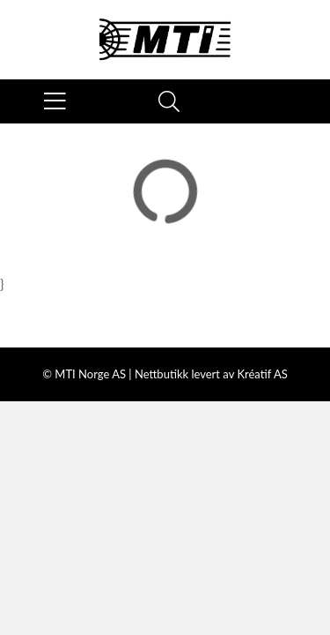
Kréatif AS (262, 374)
